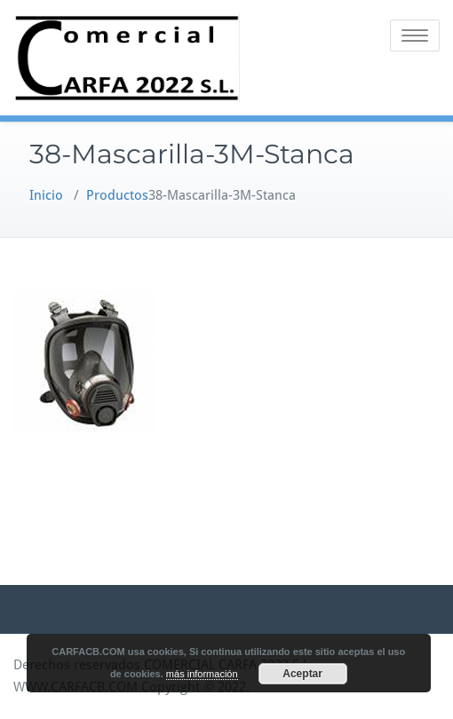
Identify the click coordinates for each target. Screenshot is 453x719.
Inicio (46, 195)
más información (202, 673)
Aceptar (302, 674)
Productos (117, 195)
